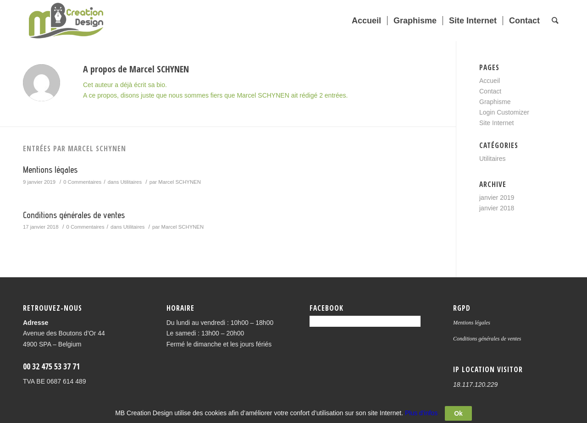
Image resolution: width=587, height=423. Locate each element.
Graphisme (494, 101)
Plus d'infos (421, 414)
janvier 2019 (496, 197)
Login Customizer (504, 112)
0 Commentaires (82, 182)
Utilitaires (131, 182)
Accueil (489, 80)
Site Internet (496, 122)
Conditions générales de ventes (74, 215)
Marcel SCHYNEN (179, 182)
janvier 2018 (496, 208)
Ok (458, 414)
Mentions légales (50, 170)
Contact (490, 91)
